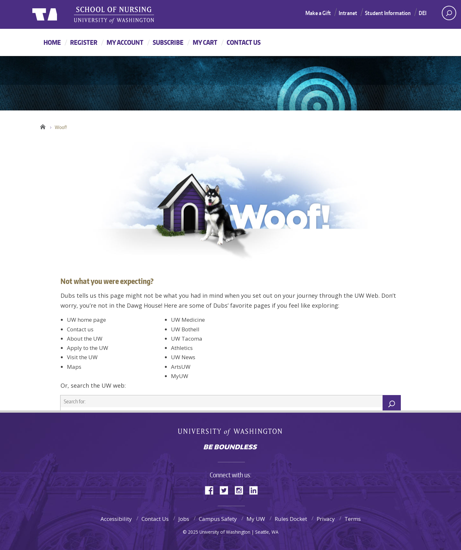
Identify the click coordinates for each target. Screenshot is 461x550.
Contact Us (244, 42)
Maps (74, 366)
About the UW (84, 338)
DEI (422, 12)
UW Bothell (185, 329)
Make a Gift (318, 12)
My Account (125, 42)
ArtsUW (180, 366)
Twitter (226, 489)
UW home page (86, 319)
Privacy (326, 518)
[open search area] (449, 13)
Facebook (211, 489)
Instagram (241, 489)
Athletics (182, 348)
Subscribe (168, 42)
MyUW (179, 376)
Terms (352, 518)
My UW (256, 518)
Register (83, 42)
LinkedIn (256, 489)
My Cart (205, 42)
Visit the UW (82, 357)
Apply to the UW (87, 348)
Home (52, 42)
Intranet (348, 12)
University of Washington (230, 433)
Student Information (388, 12)
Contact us (80, 329)
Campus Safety (218, 518)
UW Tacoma (186, 338)
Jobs (183, 518)
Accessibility (116, 518)
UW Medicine (188, 319)
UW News (183, 357)
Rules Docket (291, 518)
